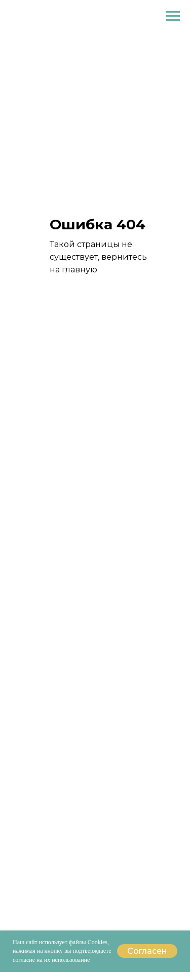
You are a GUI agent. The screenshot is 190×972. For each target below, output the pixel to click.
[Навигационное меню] (173, 16)
